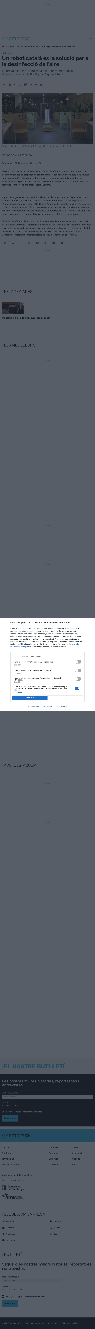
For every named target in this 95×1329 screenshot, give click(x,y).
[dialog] (47, 664)
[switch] (78, 662)
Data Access (47, 707)
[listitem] (47, 656)
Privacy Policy (61, 707)
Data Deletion (33, 707)
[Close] (90, 622)
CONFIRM (29, 698)
